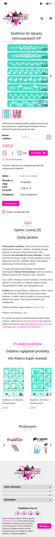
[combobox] (35, 137)
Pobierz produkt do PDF (15, 211)
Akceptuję (44, 526)
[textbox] (33, 137)
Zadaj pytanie (10, 203)
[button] (49, 3)
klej (24, 321)
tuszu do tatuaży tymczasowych (25, 327)
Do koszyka (38, 153)
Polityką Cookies (10, 521)
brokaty (34, 321)
